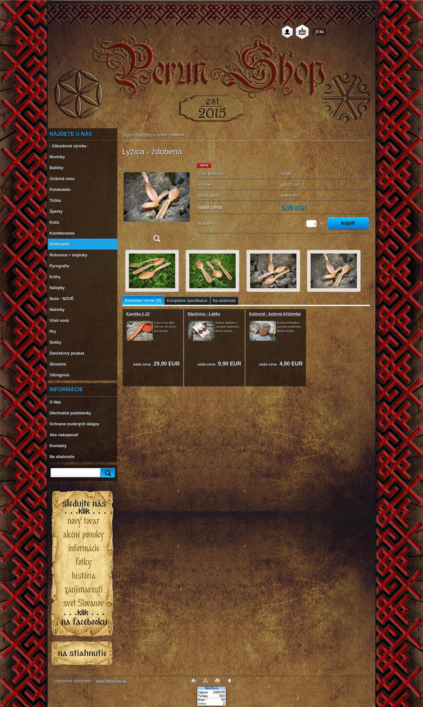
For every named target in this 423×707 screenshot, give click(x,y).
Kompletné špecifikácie (187, 300)
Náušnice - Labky (204, 314)
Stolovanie (143, 135)
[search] (106, 473)
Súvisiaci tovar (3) (143, 300)
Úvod (126, 135)
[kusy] (311, 223)
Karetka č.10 (138, 314)
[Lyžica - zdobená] (156, 204)
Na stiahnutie (224, 300)
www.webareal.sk (111, 681)
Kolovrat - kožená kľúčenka (275, 314)
